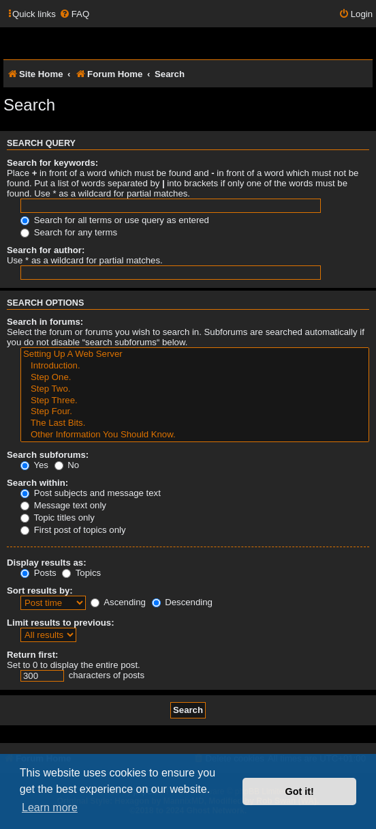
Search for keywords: (52, 163)
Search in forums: (45, 322)
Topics (81, 573)
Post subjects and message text (90, 493)
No (67, 465)
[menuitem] (74, 14)
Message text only (63, 505)
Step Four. (195, 412)
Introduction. (195, 366)
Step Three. (195, 401)
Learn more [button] (50, 807)
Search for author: (45, 250)
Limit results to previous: (60, 622)
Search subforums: (48, 455)
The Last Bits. (195, 423)
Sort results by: (40, 590)
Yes (34, 465)
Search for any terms (68, 232)
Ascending (118, 602)
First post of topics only (73, 530)
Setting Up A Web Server (195, 354)
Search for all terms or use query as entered (114, 220)
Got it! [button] (299, 791)
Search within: (37, 483)
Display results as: (47, 562)
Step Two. (195, 389)
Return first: (32, 655)
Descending (182, 602)
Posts (38, 573)
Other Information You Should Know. (195, 435)
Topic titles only (57, 517)
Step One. (195, 377)
